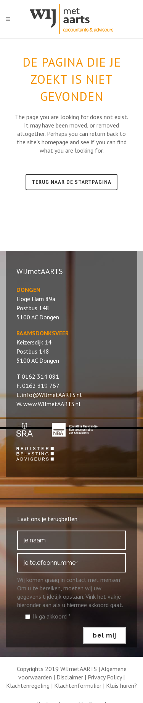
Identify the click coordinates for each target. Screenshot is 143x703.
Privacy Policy (105, 677)
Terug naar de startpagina (71, 182)
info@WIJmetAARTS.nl (52, 395)
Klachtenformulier (77, 685)
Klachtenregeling (28, 685)
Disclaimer (69, 677)
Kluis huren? (121, 685)
